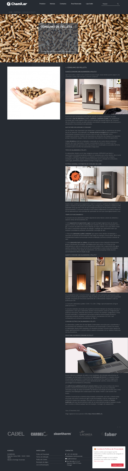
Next (120, 427)
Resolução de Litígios (42, 462)
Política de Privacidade (42, 454)
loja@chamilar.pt (71, 459)
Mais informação (99, 461)
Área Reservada (76, 3)
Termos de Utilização (42, 457)
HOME (10, 12)
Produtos (42, 3)
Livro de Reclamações (42, 465)
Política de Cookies (41, 459)
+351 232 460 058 (73, 455)
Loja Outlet (89, 3)
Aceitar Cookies (117, 465)
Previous (118, 427)
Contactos (63, 3)
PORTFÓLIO (17, 12)
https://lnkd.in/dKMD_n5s (95, 414)
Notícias (52, 3)
